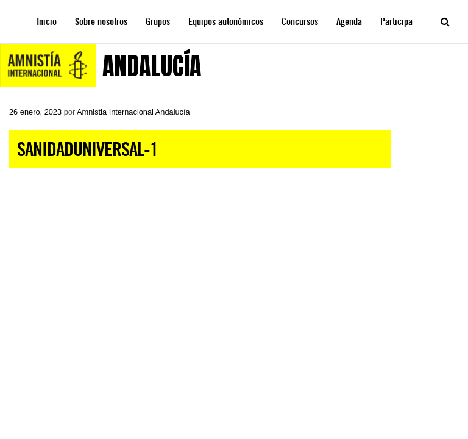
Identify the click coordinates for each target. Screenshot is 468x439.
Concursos (300, 21)
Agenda (349, 21)
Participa (396, 21)
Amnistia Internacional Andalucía (133, 111)
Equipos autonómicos (225, 21)
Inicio (47, 21)
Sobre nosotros (101, 21)
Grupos (158, 21)
